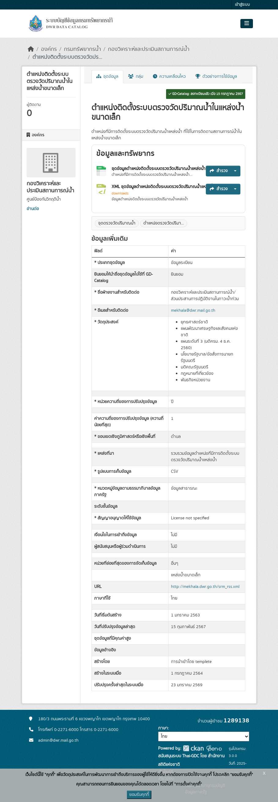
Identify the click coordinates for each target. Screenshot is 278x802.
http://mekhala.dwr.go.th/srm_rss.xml (205, 587)
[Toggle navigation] (246, 23)
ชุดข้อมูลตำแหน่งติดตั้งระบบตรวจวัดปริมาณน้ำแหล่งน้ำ (159, 169)
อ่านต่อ (33, 209)
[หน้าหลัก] (31, 49)
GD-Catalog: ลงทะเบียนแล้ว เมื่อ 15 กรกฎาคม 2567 (206, 94)
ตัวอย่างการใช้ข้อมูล (216, 76)
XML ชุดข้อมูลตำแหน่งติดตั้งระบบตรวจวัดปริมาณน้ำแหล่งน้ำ (164, 187)
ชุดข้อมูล (107, 76)
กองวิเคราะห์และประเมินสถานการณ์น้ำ (148, 49)
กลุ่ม (135, 76)
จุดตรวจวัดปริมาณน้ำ (116, 223)
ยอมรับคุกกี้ (139, 795)
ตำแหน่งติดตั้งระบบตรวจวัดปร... (67, 57)
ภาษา (163, 728)
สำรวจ (219, 171)
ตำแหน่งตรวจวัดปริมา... (163, 223)
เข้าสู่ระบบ (242, 5)
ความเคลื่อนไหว (169, 76)
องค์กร (49, 49)
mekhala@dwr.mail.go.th (193, 310)
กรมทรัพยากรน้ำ (82, 49)
